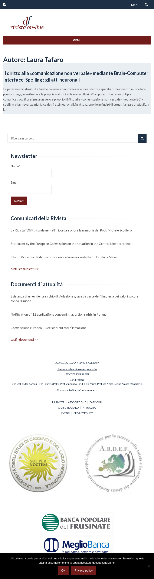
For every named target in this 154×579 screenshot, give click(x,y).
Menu (135, 5)
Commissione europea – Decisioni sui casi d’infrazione (48, 328)
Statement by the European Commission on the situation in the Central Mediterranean (71, 244)
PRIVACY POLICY (83, 413)
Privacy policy (84, 570)
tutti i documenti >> (24, 339)
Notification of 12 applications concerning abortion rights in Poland (59, 314)
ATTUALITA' (89, 407)
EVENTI (65, 413)
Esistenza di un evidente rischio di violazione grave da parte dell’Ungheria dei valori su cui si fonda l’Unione (75, 298)
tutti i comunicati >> (25, 269)
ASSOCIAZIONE (77, 402)
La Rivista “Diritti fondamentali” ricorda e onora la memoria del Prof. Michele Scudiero (71, 230)
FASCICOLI (96, 402)
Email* (31, 187)
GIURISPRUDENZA (68, 407)
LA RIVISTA (58, 402)
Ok (63, 570)
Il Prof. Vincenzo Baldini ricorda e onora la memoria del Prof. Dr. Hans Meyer (64, 257)
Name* (31, 170)
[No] (149, 566)
